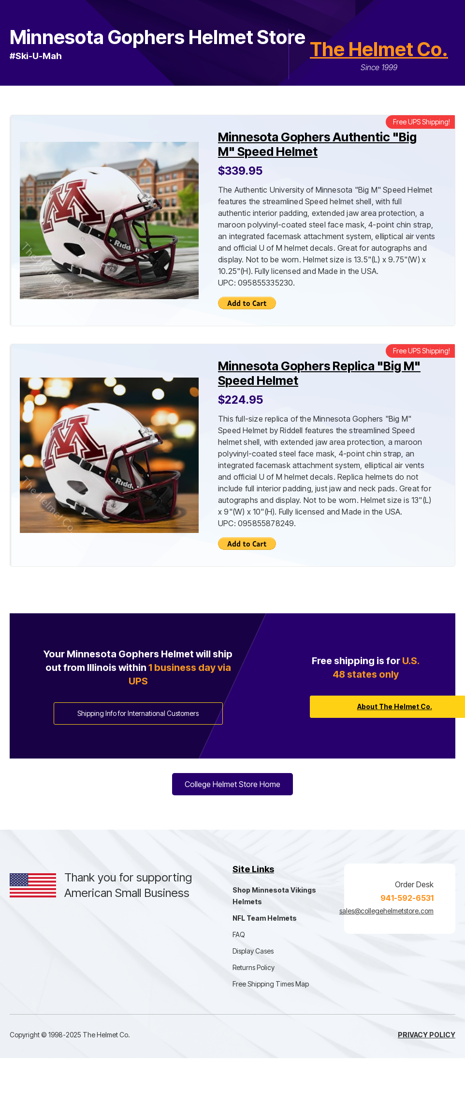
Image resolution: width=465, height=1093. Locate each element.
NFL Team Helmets (264, 918)
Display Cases (253, 951)
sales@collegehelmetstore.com (386, 911)
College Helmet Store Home (232, 784)
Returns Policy (253, 967)
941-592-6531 (407, 898)
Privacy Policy (426, 1035)
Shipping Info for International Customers (138, 713)
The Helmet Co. (379, 49)
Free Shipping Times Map (270, 984)
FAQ (238, 934)
